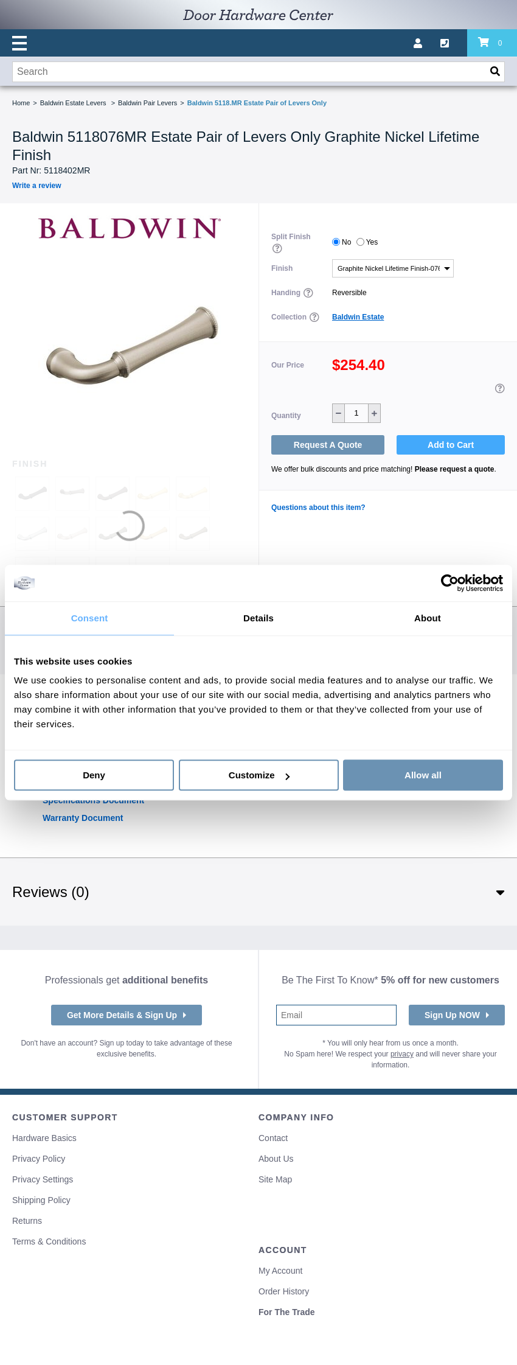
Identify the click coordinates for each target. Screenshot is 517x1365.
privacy (402, 1054)
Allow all (423, 775)
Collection (289, 317)
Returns (27, 1221)
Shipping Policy (41, 1200)
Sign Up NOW (452, 1015)
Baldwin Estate (358, 317)
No (346, 242)
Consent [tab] (89, 618)
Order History (283, 1291)
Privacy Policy (38, 1159)
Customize (259, 775)
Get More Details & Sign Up (122, 1015)
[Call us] (453, 43)
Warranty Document (83, 818)
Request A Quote (328, 445)
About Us (276, 1159)
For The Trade (286, 1312)
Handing (286, 292)
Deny (94, 775)
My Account (280, 1271)
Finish (282, 268)
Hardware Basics (44, 1138)
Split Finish (291, 236)
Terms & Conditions (49, 1241)
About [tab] (427, 618)
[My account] (427, 43)
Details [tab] (258, 618)
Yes (372, 242)
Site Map (275, 1179)
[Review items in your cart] (492, 43)
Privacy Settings (42, 1179)
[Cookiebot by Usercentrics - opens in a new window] (450, 583)
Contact (273, 1138)
